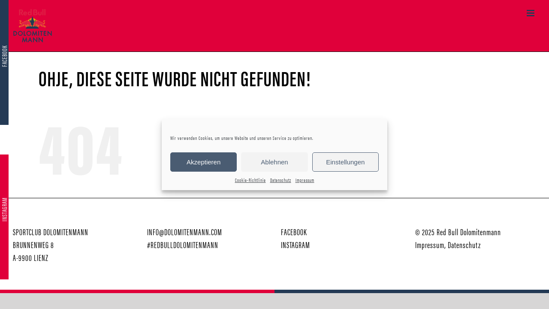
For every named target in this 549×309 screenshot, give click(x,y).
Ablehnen (274, 162)
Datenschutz (280, 180)
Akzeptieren (203, 162)
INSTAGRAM (295, 244)
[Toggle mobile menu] (531, 13)
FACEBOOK (294, 231)
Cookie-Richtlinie (250, 180)
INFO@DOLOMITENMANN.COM (184, 231)
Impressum (305, 180)
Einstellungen (345, 162)
